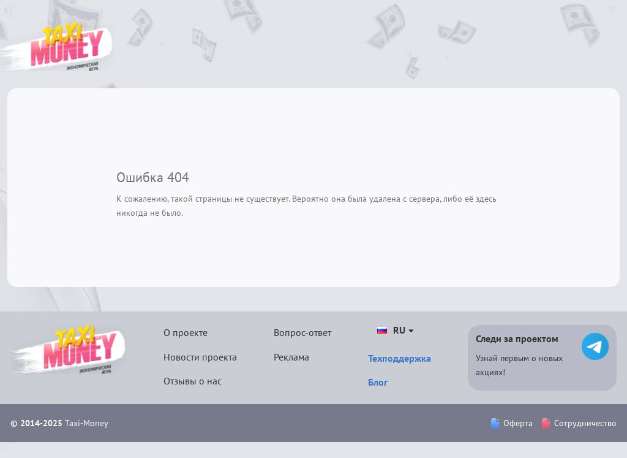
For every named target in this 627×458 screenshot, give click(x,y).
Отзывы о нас (192, 381)
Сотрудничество (579, 423)
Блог (378, 382)
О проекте (185, 332)
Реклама (291, 357)
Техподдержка (399, 358)
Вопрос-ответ (302, 332)
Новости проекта (200, 357)
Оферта (512, 423)
